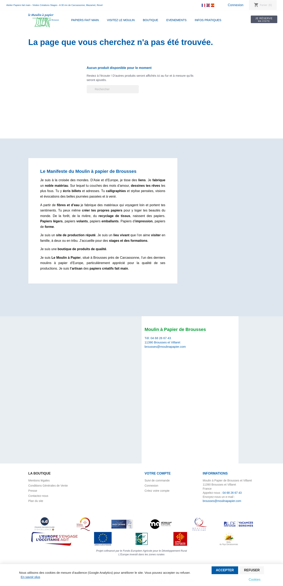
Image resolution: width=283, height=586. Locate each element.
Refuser (252, 570)
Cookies (255, 579)
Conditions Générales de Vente (48, 485)
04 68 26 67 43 (161, 338)
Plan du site (35, 501)
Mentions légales (39, 480)
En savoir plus (30, 577)
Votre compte (158, 473)
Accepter (225, 570)
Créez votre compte (157, 490)
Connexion (235, 5)
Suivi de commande (157, 480)
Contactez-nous (38, 495)
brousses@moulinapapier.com (165, 346)
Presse (32, 490)
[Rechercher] (113, 89)
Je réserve (263, 19)
